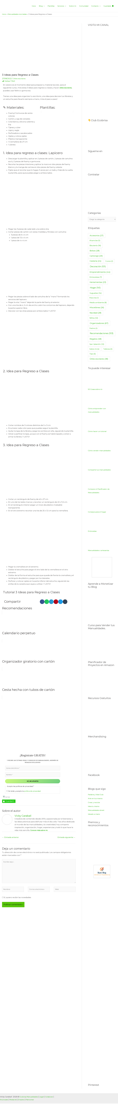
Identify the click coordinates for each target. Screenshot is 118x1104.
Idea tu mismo (94, 807)
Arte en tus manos (96, 799)
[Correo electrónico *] (32, 768)
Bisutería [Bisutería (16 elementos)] (95, 246)
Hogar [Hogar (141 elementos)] (95, 288)
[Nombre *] (32, 775)
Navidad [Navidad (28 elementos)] (95, 313)
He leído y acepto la (23, 791)
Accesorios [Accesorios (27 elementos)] (96, 236)
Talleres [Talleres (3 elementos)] (107, 350)
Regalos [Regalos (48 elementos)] (95, 339)
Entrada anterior (10, 838)
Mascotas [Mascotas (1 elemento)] (94, 298)
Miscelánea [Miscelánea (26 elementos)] (97, 308)
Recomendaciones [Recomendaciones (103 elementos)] (101, 334)
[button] (44, 6)
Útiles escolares (20, 79)
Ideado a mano (94, 815)
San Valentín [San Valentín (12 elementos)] (97, 345)
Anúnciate (5, 1100)
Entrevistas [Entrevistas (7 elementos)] (96, 278)
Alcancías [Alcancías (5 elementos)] (94, 241)
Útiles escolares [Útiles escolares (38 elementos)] (99, 359)
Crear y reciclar (94, 803)
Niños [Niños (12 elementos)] (94, 318)
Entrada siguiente (66, 838)
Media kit (15, 1100)
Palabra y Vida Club (96, 795)
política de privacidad (32, 791)
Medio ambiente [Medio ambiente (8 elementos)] (98, 303)
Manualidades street (97, 811)
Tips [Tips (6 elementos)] (92, 354)
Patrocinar (33, 1100)
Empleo (24, 1100)
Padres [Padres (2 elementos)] (93, 329)
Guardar (8, 801)
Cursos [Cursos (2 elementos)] (109, 262)
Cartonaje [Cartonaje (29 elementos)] (96, 256)
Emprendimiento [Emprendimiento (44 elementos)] (100, 272)
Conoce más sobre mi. (40, 831)
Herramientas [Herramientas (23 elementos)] (98, 283)
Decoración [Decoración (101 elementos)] (98, 267)
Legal (43, 1097)
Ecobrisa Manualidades (29, 1097)
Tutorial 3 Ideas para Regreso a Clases (33, 592)
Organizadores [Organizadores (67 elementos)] (99, 323)
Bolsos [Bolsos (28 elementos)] (95, 251)
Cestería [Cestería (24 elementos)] (95, 261)
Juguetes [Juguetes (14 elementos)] (96, 293)
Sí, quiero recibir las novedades (16, 900)
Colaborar (51, 1097)
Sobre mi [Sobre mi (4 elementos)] (94, 349)
